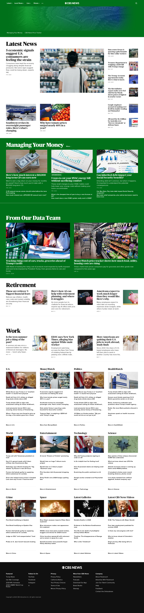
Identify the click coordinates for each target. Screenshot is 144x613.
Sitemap (76, 588)
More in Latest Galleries (82, 553)
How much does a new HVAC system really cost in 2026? (71, 198)
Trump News (10, 577)
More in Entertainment (48, 489)
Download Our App (80, 582)
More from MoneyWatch (48, 425)
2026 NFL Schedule (13, 582)
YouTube (31, 577)
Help (97, 585)
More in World (11, 489)
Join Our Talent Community (105, 582)
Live (29, 3)
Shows (37, 3)
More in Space (45, 553)
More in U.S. (10, 425)
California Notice (56, 580)
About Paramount (102, 577)
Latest (9, 3)
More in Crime (11, 553)
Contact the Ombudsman (104, 591)
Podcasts (76, 580)
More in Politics (79, 425)
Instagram (31, 582)
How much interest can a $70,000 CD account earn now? (26, 195)
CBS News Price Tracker (33, 33)
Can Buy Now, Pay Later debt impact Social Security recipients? (115, 192)
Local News (19, 3)
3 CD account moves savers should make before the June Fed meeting (26, 192)
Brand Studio (77, 585)
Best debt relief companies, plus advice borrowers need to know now (117, 196)
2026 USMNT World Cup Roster (14, 585)
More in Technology (81, 489)
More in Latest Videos (115, 553)
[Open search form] (136, 3)
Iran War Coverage (12, 580)
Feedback (99, 588)
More (68, 146)
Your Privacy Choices (58, 582)
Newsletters (77, 577)
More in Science (113, 489)
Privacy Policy (55, 577)
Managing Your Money (14, 33)
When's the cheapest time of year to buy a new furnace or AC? (71, 195)
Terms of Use (55, 585)
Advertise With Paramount (105, 580)
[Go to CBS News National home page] (72, 3)
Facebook (31, 580)
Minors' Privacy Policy (58, 588)
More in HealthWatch (115, 425)
